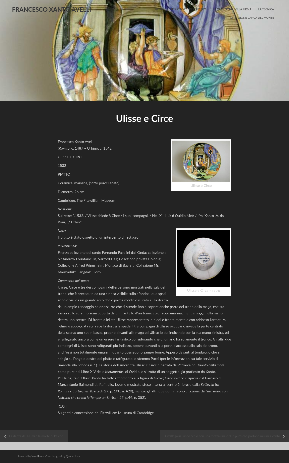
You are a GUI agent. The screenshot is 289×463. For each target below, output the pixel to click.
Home (159, 9)
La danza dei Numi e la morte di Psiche (36, 436)
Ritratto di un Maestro (188, 9)
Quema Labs (73, 456)
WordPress (38, 456)
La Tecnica (266, 9)
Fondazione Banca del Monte (251, 17)
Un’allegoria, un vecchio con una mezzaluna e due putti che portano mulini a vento (222, 436)
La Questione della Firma (232, 9)
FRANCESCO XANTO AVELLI (51, 9)
